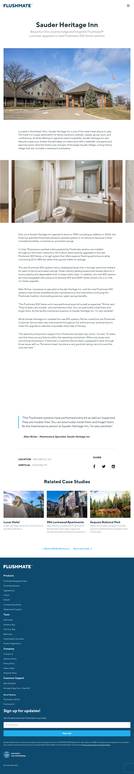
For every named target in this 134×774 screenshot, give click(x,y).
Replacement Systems (13, 609)
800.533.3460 (10, 683)
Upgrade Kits (9, 590)
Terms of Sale (9, 668)
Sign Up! (67, 733)
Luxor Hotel (12, 522)
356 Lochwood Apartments (65, 522)
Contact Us (8, 654)
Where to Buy (9, 624)
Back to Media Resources (56, 548)
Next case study (83, 548)
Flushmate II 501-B (11, 699)
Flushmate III (9, 704)
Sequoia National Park (105, 522)
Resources (8, 634)
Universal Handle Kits (12, 604)
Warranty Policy (10, 659)
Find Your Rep (9, 629)
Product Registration (12, 643)
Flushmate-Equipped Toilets (15, 581)
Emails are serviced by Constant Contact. (96, 745)
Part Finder (8, 620)
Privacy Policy (9, 663)
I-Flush (6, 595)
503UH (7, 600)
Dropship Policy (10, 673)
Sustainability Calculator (14, 639)
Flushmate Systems (12, 586)
